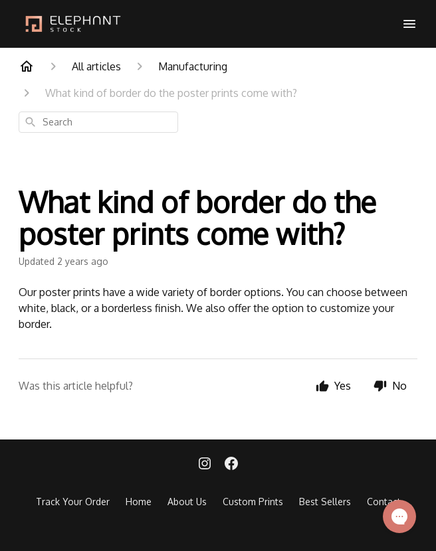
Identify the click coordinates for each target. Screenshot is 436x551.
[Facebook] (231, 464)
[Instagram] (205, 464)
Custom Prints (253, 501)
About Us (187, 501)
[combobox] (98, 122)
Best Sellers (325, 501)
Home (139, 501)
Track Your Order (73, 501)
